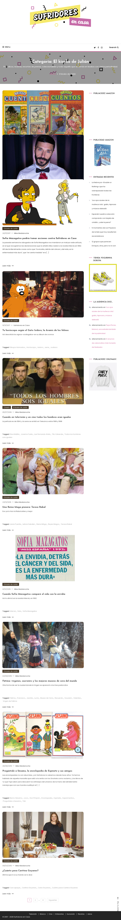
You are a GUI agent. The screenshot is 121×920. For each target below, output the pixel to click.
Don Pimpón (35, 804)
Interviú (13, 618)
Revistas (81, 914)
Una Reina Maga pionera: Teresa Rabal (24, 514)
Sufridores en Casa (22, 332)
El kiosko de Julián (11, 228)
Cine (50, 914)
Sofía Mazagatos (30, 618)
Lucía (36, 704)
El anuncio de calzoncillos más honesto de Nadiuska (104, 343)
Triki (24, 807)
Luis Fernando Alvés (42, 441)
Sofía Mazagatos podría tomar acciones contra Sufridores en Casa (39, 238)
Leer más (8, 265)
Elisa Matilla (14, 441)
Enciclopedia (46, 804)
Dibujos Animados (17, 354)
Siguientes (53, 900)
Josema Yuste (27, 441)
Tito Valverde (57, 441)
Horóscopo (31, 354)
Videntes (77, 704)
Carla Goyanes (44, 894)
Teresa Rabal (66, 531)
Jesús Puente (15, 531)
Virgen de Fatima (10, 707)
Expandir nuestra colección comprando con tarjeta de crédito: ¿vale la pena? (103, 218)
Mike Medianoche (21, 233)
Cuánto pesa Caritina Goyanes (65, 894)
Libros (90, 914)
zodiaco (54, 354)
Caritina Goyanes (29, 894)
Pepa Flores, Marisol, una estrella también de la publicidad (104, 329)
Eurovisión (71, 914)
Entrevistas (59, 914)
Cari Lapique (15, 894)
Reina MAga (41, 531)
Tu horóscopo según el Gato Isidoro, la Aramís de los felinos (35, 337)
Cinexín (7, 414)
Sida (19, 618)
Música (43, 914)
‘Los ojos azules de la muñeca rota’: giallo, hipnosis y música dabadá (104, 204)
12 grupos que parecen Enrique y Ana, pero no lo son (104, 243)
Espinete (57, 804)
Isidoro (40, 354)
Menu (6, 47)
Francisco (21, 704)
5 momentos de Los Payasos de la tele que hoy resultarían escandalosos (104, 232)
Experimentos (68, 804)
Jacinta (30, 704)
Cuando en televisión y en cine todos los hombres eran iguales (36, 424)
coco (26, 804)
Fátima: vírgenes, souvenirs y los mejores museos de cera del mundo (39, 687)
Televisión (33, 914)
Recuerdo (59, 704)
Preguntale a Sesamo (12, 807)
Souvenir (68, 704)
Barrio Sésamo (16, 804)
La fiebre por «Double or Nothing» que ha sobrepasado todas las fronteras (102, 188)
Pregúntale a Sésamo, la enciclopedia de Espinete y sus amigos (37, 777)
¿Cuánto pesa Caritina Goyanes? (20, 877)
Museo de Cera (46, 704)
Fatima (12, 704)
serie (47, 354)
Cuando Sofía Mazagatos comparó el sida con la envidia (33, 601)
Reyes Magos (53, 531)
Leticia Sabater (29, 531)
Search (114, 47)
